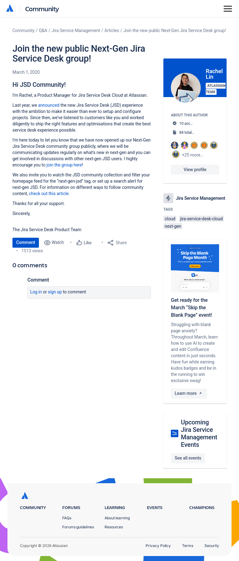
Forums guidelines (78, 527)
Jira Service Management (76, 30)
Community (42, 8)
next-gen (173, 226)
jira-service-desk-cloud (201, 218)
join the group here (64, 164)
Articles (112, 30)
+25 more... (193, 154)
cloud (170, 218)
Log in (36, 291)
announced (48, 105)
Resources (114, 527)
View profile (195, 169)
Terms (187, 545)
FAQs (66, 518)
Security (211, 545)
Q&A (43, 30)
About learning (117, 518)
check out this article (49, 193)
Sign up (55, 291)
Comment (25, 242)
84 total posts (190, 132)
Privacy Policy (158, 545)
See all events (188, 458)
